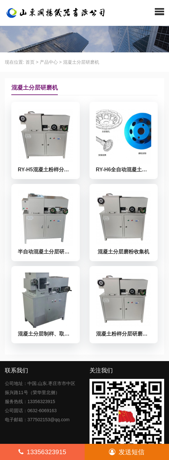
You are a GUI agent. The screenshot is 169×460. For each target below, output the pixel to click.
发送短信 (126, 451)
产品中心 (49, 62)
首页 (30, 62)
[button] (159, 11)
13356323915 (42, 451)
